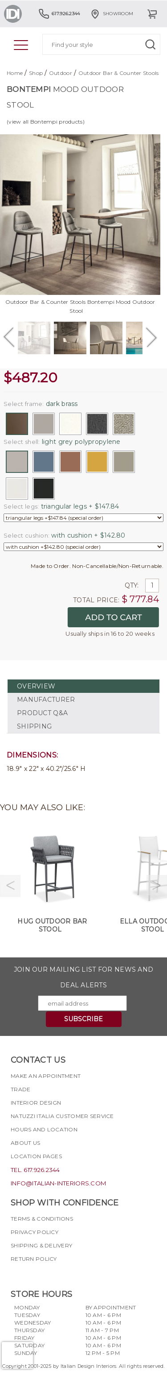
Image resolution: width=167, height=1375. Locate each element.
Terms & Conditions (42, 1218)
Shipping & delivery (41, 1245)
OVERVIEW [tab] (36, 686)
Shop (36, 73)
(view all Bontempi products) (46, 121)
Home (15, 73)
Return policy (34, 1258)
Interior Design (36, 1102)
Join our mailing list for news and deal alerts (84, 977)
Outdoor (60, 73)
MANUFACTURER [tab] (46, 700)
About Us (25, 1142)
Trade (20, 1089)
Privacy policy (34, 1232)
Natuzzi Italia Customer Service (62, 1116)
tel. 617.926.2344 (35, 1169)
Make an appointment (46, 1076)
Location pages (36, 1156)
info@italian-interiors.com (58, 1183)
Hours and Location (44, 1129)
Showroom (111, 14)
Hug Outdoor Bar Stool (52, 925)
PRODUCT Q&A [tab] (42, 713)
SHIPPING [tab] (34, 726)
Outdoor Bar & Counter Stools (118, 73)
